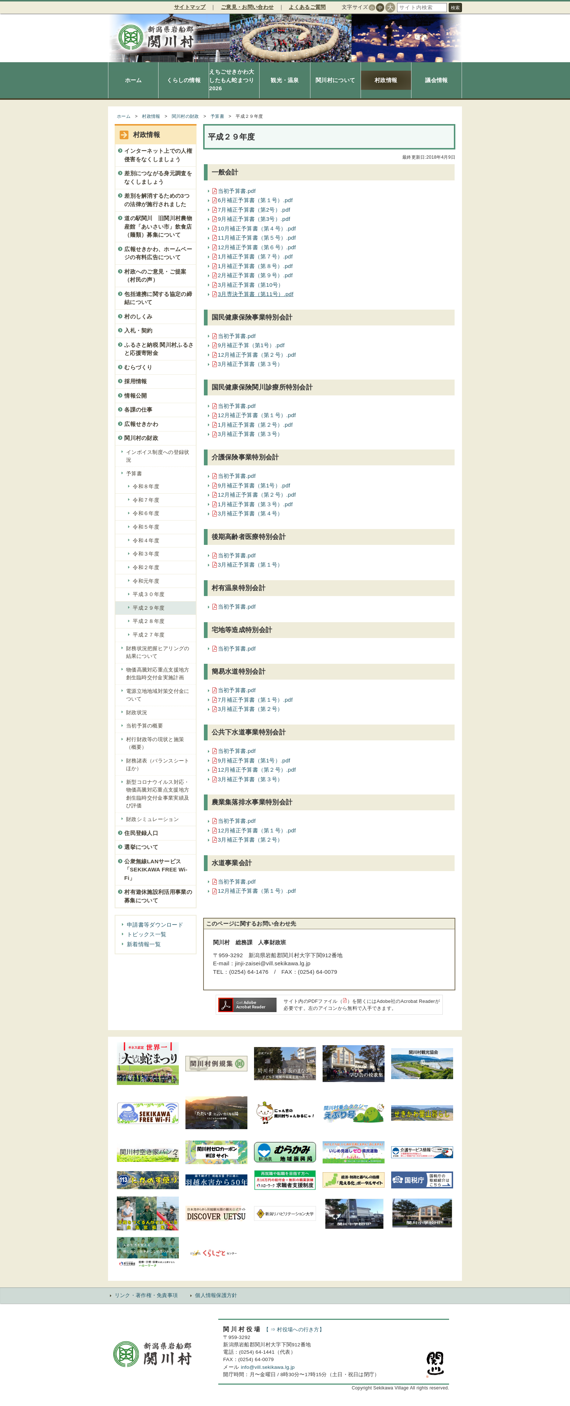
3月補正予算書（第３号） (250, 364)
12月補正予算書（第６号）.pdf (257, 247)
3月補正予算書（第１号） (250, 564)
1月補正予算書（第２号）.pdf (255, 425)
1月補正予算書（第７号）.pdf (255, 256)
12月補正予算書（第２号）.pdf (257, 355)
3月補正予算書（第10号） (251, 285)
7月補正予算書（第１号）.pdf (255, 700)
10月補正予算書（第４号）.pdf (257, 228)
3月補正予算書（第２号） (250, 709)
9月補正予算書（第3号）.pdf (254, 219)
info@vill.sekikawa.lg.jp (268, 1367)
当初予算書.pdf (237, 191)
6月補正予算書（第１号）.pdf (255, 200)
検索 (455, 7)
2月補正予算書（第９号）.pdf (255, 275)
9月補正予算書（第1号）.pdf (254, 485)
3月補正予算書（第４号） (250, 513)
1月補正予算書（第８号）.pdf (255, 266)
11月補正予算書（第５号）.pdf (257, 238)
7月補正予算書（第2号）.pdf (254, 210)
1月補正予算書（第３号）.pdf (255, 504)
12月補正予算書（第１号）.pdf (257, 415)
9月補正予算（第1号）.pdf (251, 345)
